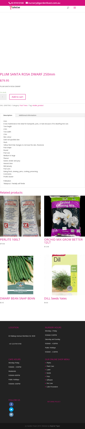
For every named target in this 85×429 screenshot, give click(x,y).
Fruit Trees (23, 105)
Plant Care (50, 366)
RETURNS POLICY (53, 402)
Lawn (48, 370)
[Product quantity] (3, 97)
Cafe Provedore (52, 387)
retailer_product (37, 105)
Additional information (27, 115)
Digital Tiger (55, 426)
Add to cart (17, 96)
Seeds (49, 373)
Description (7, 115)
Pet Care (50, 383)
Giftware (50, 380)
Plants (49, 363)
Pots (48, 376)
